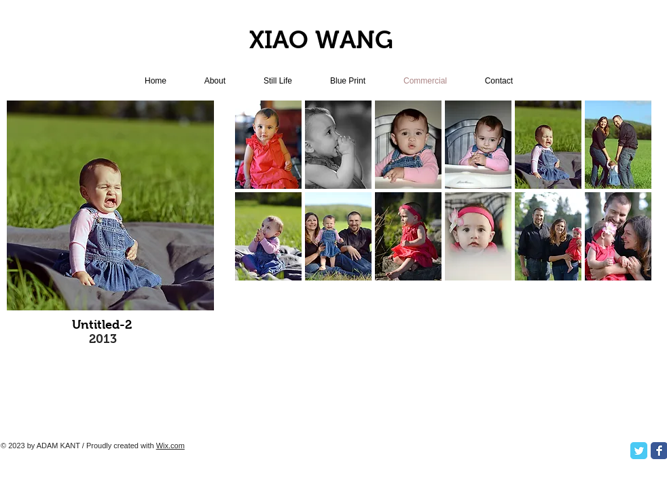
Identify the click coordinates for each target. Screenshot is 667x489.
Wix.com (170, 445)
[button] (268, 145)
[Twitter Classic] (638, 450)
